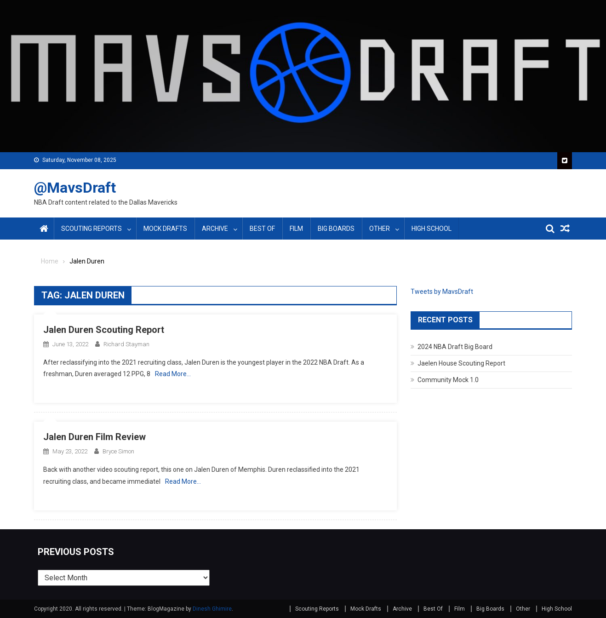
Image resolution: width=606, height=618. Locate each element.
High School (432, 228)
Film (296, 228)
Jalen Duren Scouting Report (103, 329)
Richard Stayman (126, 344)
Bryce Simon (118, 451)
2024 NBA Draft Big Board (454, 346)
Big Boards (336, 228)
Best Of (262, 228)
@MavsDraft (75, 187)
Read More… (173, 374)
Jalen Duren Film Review (94, 436)
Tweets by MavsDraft (442, 291)
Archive (215, 228)
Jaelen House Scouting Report (461, 363)
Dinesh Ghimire (212, 609)
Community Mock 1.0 (448, 379)
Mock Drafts (165, 228)
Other (379, 228)
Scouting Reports (91, 228)
